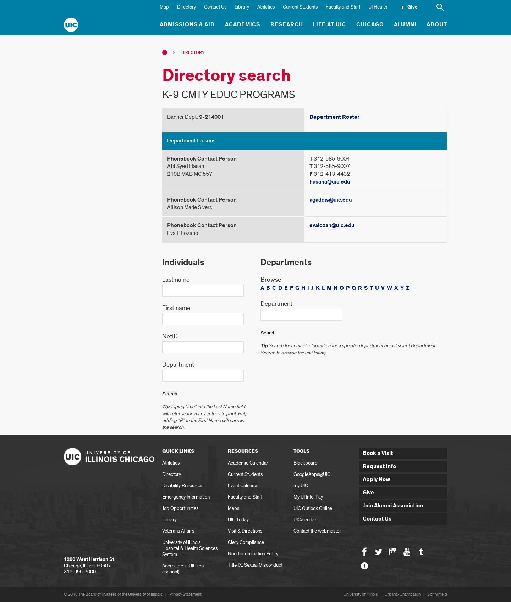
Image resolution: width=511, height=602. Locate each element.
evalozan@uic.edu (332, 225)
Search (169, 393)
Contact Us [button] (377, 519)
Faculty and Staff (343, 7)
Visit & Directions (245, 531)
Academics (242, 24)
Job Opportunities (180, 508)
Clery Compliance (246, 542)
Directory (186, 7)
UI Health (377, 7)
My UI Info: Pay (308, 497)
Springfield (437, 594)
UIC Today (238, 520)
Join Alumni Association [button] (393, 506)
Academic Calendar (248, 463)
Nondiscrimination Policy (253, 554)
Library (242, 7)
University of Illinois (361, 594)
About (437, 24)
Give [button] (368, 492)
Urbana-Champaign (403, 594)
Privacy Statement (185, 594)
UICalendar (305, 520)
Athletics (266, 7)
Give (412, 7)
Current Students (300, 7)
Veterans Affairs (178, 531)
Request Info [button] (379, 466)
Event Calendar (243, 486)
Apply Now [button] (376, 479)
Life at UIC (329, 24)
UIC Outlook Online (312, 508)
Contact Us (215, 7)
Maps (233, 508)
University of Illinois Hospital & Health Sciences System (190, 548)
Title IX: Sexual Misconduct (255, 565)
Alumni (405, 24)
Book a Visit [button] (378, 453)
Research (286, 24)
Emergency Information (186, 497)
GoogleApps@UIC (311, 474)
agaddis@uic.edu (330, 199)
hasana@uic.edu (329, 181)
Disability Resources (182, 486)
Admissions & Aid (187, 24)
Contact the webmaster (317, 531)
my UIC (300, 486)
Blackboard (305, 463)
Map (164, 7)
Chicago (370, 24)
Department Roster (334, 117)
